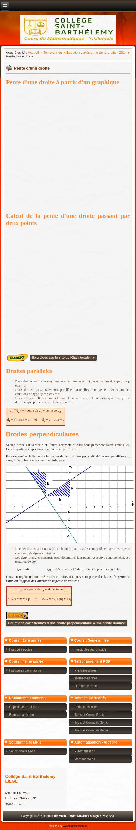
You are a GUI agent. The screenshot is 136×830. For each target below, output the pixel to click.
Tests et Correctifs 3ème (91, 722)
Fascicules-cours (20, 649)
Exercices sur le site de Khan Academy (63, 357)
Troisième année (86, 678)
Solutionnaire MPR (22, 751)
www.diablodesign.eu (75, 826)
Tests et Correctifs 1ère (90, 715)
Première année (86, 670)
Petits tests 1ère (86, 707)
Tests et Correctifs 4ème (91, 730)
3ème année (52, 52)
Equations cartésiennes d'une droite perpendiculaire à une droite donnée (66, 623)
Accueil (33, 52)
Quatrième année (87, 686)
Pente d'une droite (32, 68)
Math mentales (85, 759)
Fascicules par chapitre (90, 649)
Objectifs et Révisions (24, 707)
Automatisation (85, 751)
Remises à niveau (21, 715)
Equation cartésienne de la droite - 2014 (96, 52)
